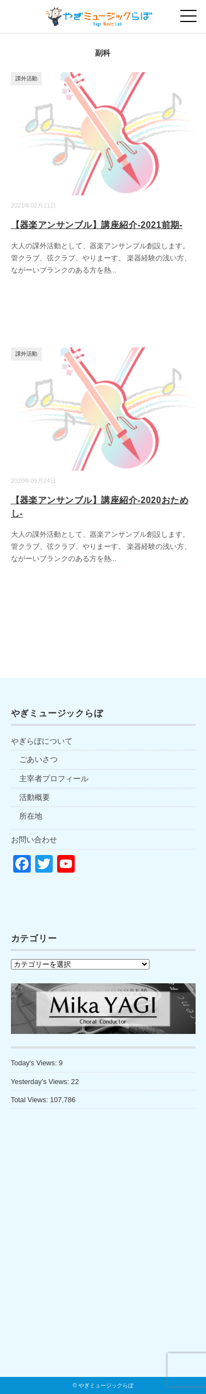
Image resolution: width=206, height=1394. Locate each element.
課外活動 (26, 78)
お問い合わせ (34, 839)
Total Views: (31, 1100)
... (114, 270)
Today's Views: (35, 1063)
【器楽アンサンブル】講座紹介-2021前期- (97, 225)
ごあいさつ (38, 759)
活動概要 (34, 797)
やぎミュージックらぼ (106, 1385)
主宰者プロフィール (53, 778)
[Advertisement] (103, 1266)
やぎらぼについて (42, 741)
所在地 (30, 816)
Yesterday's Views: (41, 1081)
